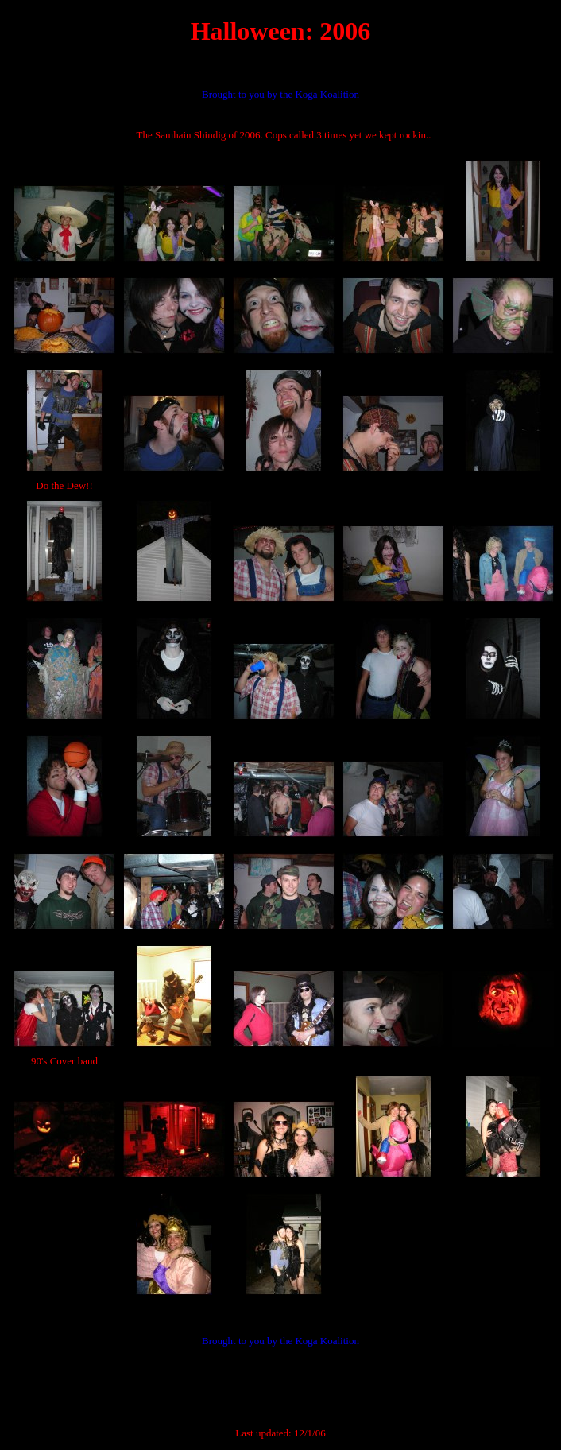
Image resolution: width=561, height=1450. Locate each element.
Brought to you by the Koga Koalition (280, 94)
